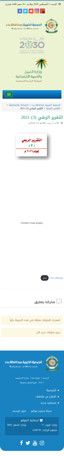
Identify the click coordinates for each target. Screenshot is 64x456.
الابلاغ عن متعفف (45, 396)
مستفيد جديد (48, 402)
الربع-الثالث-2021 (56, 278)
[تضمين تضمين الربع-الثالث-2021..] (32, 223)
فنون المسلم (19, 411)
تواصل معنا (36, 378)
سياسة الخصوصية (22, 378)
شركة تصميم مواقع (41, 411)
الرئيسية (45, 378)
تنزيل (45, 278)
